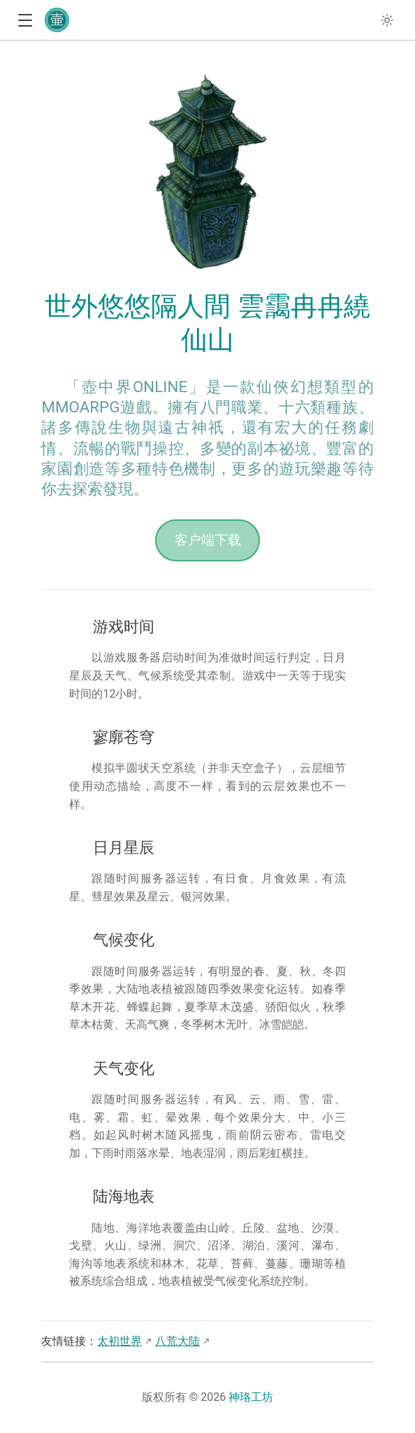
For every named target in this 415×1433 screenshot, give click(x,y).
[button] (24, 20)
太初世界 (119, 1341)
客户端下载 (208, 540)
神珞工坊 (250, 1397)
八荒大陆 (177, 1341)
